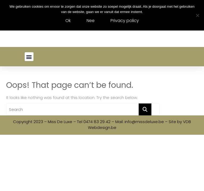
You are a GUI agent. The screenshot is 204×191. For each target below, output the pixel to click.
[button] (29, 56)
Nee (91, 21)
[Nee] (197, 15)
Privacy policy (124, 21)
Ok (68, 21)
